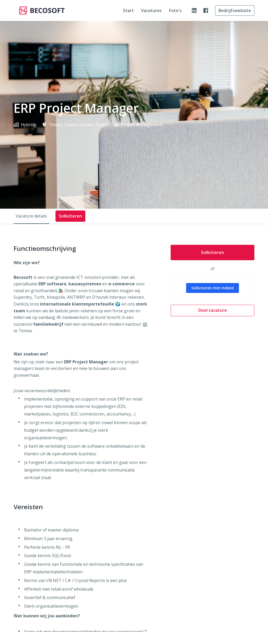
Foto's (175, 10)
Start (128, 10)
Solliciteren (212, 252)
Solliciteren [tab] (70, 216)
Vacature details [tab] (31, 216)
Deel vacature (212, 310)
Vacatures (151, 10)
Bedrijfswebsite (235, 10)
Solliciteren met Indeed (212, 287)
